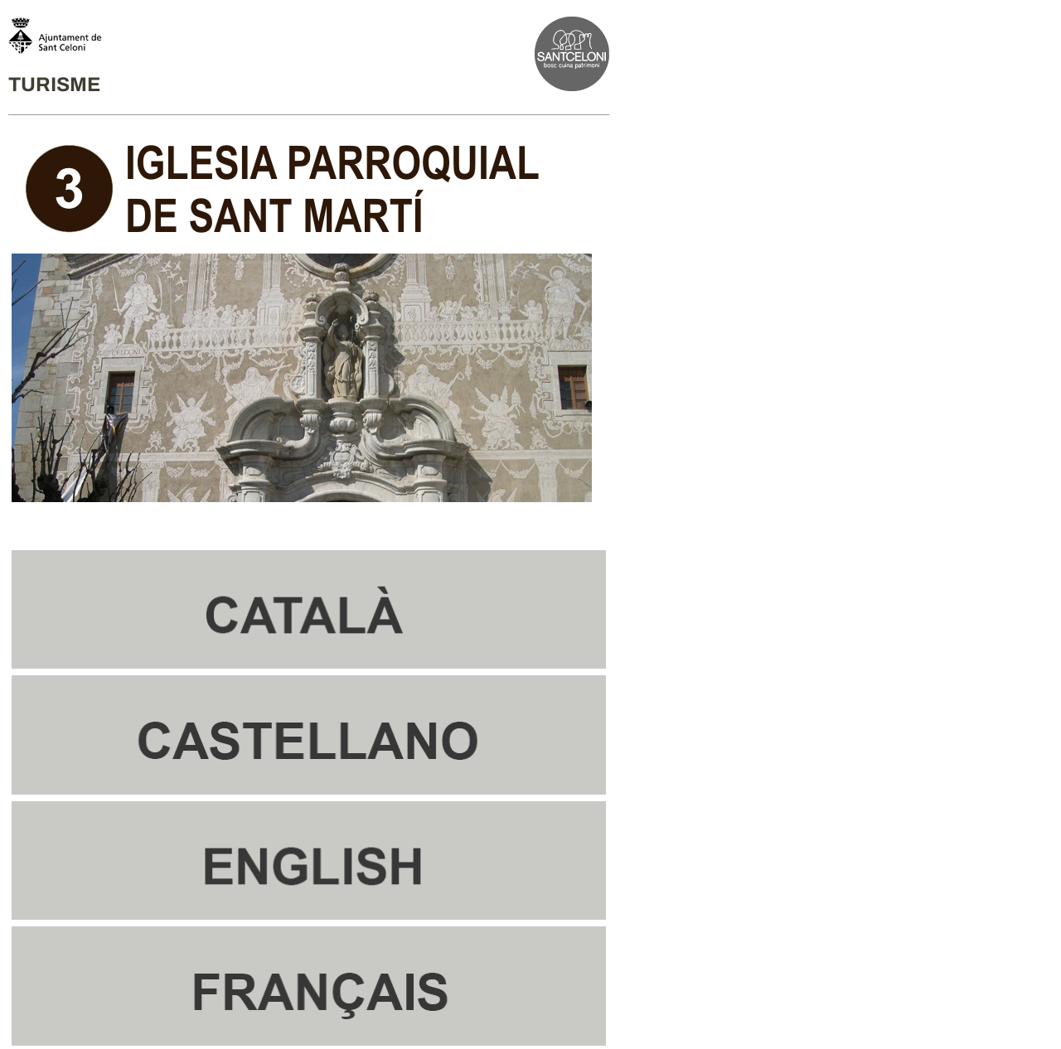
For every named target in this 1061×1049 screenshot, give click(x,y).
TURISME (54, 84)
